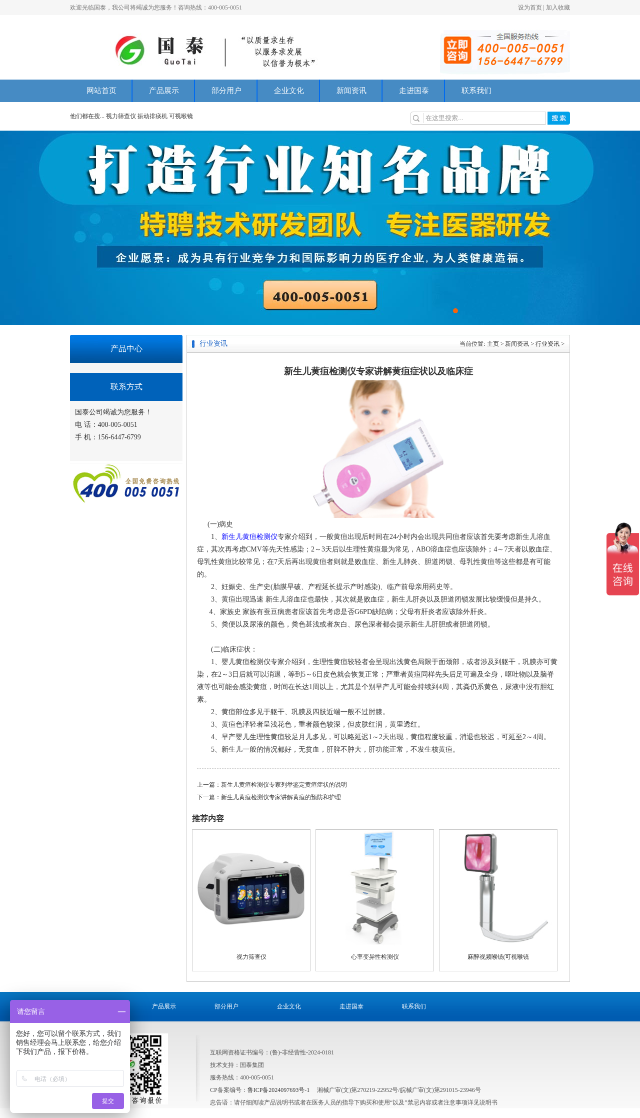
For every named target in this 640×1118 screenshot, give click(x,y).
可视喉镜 (181, 116)
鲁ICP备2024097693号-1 (279, 1089)
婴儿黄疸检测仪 (246, 662)
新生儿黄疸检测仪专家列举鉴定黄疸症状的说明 (284, 784)
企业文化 (289, 91)
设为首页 (530, 7)
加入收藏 (558, 7)
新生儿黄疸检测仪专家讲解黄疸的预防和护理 (281, 797)
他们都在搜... (87, 116)
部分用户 (227, 91)
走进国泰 (414, 91)
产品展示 (164, 91)
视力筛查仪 (122, 116)
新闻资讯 (351, 91)
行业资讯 (548, 343)
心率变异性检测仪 (375, 956)
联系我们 (477, 91)
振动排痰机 (153, 116)
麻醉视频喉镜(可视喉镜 (499, 956)
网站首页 (101, 91)
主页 (493, 343)
